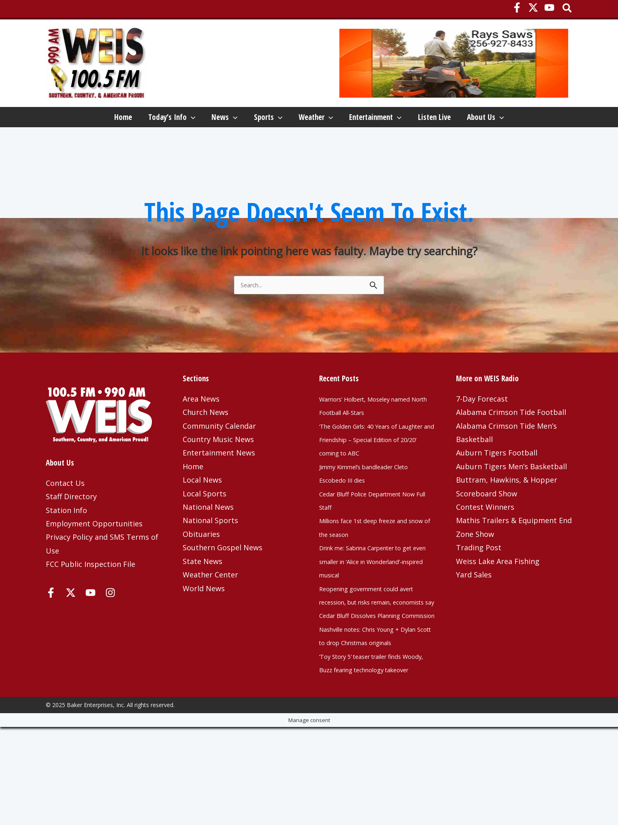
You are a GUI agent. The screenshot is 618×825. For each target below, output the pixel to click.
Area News (201, 429)
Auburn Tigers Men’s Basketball (511, 497)
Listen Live (476, 119)
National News (208, 537)
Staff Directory (71, 527)
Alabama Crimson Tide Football (511, 442)
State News (202, 591)
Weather (326, 119)
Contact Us (65, 513)
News (203, 119)
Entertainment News (219, 483)
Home (70, 119)
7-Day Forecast (482, 429)
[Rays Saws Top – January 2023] (453, 63)
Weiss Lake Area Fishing (497, 591)
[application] (154, 119)
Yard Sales (474, 605)
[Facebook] (517, 7)
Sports (263, 119)
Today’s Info (134, 119)
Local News (202, 510)
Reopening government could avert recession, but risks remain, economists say (370, 645)
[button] (568, 9)
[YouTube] (549, 7)
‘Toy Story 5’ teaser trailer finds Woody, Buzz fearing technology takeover (375, 753)
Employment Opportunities (94, 554)
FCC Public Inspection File (90, 594)
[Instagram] (110, 623)
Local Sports (204, 524)
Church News (205, 442)
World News (204, 619)
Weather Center (210, 605)
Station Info (66, 540)
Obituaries (201, 564)
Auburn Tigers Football (496, 483)
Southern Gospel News (222, 578)
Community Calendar (219, 456)
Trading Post (478, 578)
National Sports (210, 551)
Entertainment (402, 119)
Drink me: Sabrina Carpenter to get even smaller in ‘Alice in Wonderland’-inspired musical (374, 605)
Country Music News (218, 469)
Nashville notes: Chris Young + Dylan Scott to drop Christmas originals (372, 713)
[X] (533, 7)
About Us (80, 143)
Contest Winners (485, 537)
